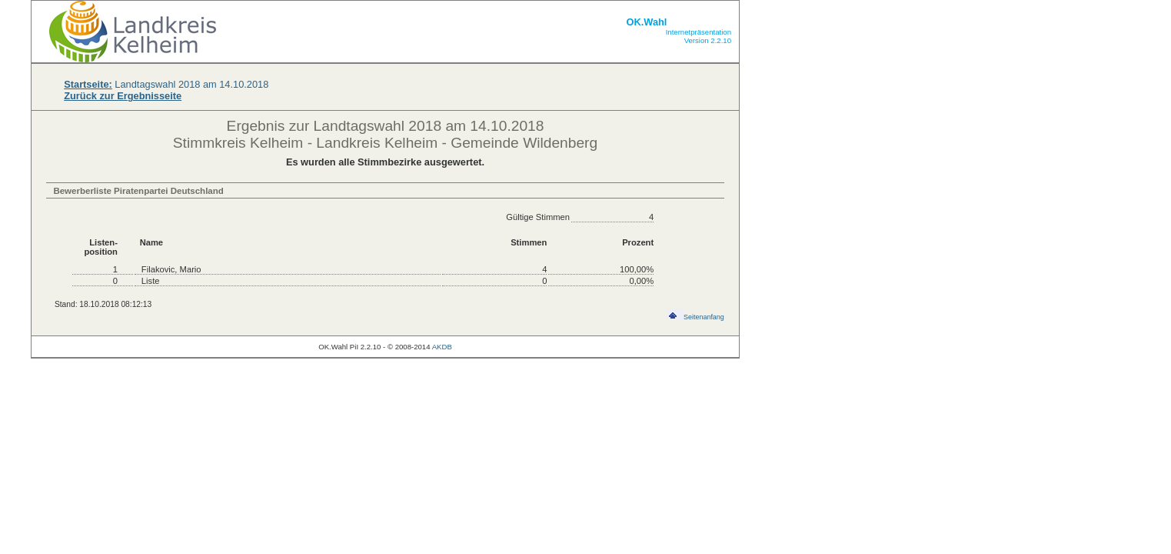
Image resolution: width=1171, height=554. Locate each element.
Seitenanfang (695, 317)
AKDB (442, 346)
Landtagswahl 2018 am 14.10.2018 (166, 84)
